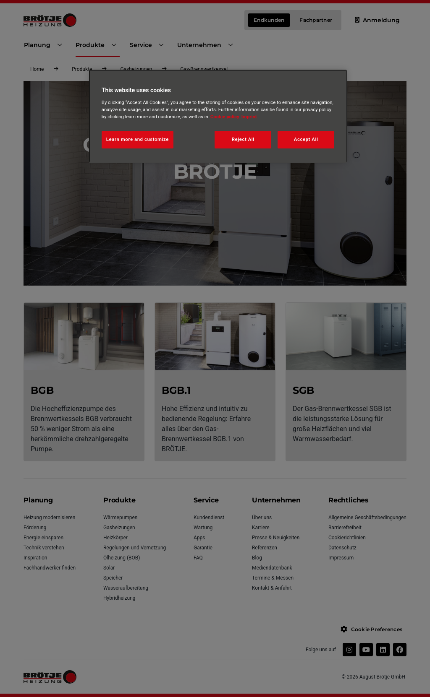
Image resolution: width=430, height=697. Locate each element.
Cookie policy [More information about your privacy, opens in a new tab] (224, 117)
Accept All (306, 139)
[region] (218, 116)
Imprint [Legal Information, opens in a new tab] (249, 117)
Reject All (243, 139)
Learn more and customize (137, 139)
